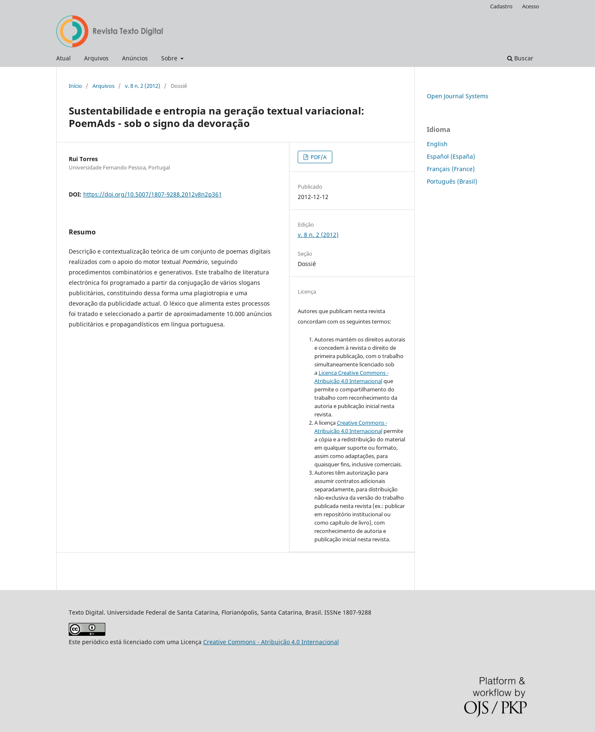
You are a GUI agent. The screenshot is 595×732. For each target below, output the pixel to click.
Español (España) (451, 156)
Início (75, 86)
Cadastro (501, 6)
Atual (63, 58)
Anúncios (135, 58)
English (437, 144)
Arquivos (96, 58)
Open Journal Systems (457, 96)
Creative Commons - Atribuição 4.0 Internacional (271, 642)
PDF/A (317, 157)
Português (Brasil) (452, 181)
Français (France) (451, 169)
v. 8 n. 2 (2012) (142, 86)
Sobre (170, 58)
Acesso (530, 6)
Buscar (520, 58)
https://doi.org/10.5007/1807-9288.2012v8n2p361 (152, 194)
